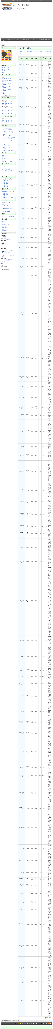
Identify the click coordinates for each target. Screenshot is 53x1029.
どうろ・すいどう (7, 129)
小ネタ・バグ (5, 166)
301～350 (4, 112)
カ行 (7, 180)
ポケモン (4, 226)
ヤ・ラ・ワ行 (9, 197)
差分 (15, 39)
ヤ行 (7, 185)
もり (5, 143)
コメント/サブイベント (7, 239)
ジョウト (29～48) (8, 132)
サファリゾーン (7, 135)
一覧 (37, 39)
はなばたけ (12, 137)
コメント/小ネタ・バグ (7, 259)
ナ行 (4, 183)
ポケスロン (5, 172)
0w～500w (5, 205)
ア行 (4, 180)
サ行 (4, 182)
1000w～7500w (7, 207)
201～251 (4, 123)
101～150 (4, 103)
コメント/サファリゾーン (8, 250)
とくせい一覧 (5, 191)
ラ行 (4, 186)
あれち (10, 144)
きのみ (3, 158)
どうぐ (3, 155)
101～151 (4, 121)
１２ (6, 81)
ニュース (4, 221)
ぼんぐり (4, 159)
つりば (4, 148)
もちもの (4, 157)
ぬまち (6, 144)
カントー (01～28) (8, 131)
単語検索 (41, 39)
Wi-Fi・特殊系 (6, 211)
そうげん (6, 137)
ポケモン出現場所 (6, 128)
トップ (3, 39)
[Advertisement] (26, 24)
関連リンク (5, 72)
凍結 (12, 39)
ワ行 (7, 186)
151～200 (10, 103)
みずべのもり (10, 143)
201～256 (4, 104)
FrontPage (4, 236)
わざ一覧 (4, 179)
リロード (29, 39)
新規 (34, 39)
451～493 (10, 113)
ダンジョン (6, 134)
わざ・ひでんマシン (7, 161)
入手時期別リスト (6, 95)
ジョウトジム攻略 (6, 83)
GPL (34, 1026)
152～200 (10, 121)
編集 (8, 39)
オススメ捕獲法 (6, 169)
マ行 (4, 185)
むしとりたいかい (7, 147)
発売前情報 (5, 230)
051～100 (10, 101)
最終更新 (47, 39)
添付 (25, 39)
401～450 (4, 113)
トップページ (5, 67)
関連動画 (4, 70)
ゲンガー (4, 247)
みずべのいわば (8, 140)
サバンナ (6, 138)
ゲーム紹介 (5, 227)
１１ (3, 81)
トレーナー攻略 (6, 86)
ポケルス (4, 173)
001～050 (4, 101)
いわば (11, 138)
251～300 (10, 110)
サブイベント (5, 92)
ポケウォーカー (6, 202)
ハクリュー (5, 242)
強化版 (4, 84)
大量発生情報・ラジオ (8, 150)
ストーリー (5, 223)
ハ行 (7, 183)
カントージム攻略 (6, 89)
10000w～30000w (7, 208)
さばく (9, 145)
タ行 (7, 182)
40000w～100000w (7, 210)
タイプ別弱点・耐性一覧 (8, 170)
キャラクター (5, 224)
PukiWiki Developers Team (23, 1026)
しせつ (3, 93)
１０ (11, 80)
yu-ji (14, 1027)
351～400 (10, 112)
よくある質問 (5, 69)
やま (5, 145)
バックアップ (20, 39)
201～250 (4, 110)
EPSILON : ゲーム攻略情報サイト (11, 0)
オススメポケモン (6, 168)
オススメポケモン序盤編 (8, 216)
